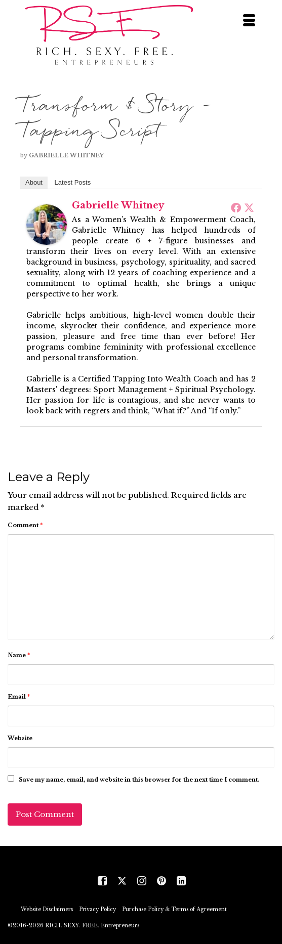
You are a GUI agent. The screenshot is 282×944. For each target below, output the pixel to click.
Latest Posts (73, 182)
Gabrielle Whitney (66, 155)
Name (19, 655)
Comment (25, 525)
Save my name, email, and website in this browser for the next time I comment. (139, 779)
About (34, 182)
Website (20, 738)
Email (19, 696)
